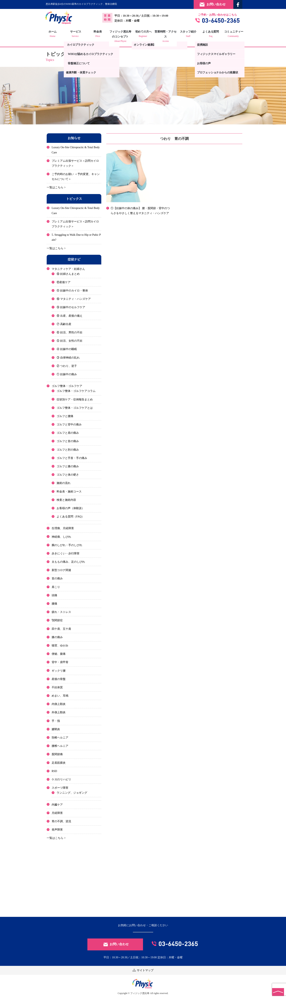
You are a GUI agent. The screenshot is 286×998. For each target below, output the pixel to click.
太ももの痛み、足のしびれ (68, 561)
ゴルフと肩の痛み (68, 432)
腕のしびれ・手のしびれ (67, 545)
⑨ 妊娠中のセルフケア (71, 307)
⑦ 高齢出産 (64, 324)
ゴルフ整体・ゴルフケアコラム (76, 390)
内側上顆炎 (59, 704)
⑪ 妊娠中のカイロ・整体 (72, 290)
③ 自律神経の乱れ (68, 357)
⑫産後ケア (64, 282)
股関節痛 (57, 754)
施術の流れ (64, 483)
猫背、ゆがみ (60, 645)
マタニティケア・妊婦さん (68, 268)
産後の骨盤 (59, 679)
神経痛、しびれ (61, 536)
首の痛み (57, 578)
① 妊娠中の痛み (67, 374)
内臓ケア (57, 804)
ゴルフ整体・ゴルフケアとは (75, 407)
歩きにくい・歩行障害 (65, 553)
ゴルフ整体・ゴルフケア (67, 386)
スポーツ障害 (60, 787)
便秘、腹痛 (59, 653)
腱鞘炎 (56, 729)
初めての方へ (143, 34)
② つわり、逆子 (67, 365)
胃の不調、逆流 (61, 821)
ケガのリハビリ (61, 779)
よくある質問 (209, 34)
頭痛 (54, 595)
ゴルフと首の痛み (68, 441)
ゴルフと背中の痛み (69, 424)
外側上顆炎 (59, 712)
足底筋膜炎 (59, 762)
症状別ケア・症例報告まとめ (75, 399)
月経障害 (57, 812)
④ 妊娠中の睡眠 (67, 349)
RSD (54, 771)
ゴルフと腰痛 (65, 416)
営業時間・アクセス (165, 36)
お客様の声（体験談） (70, 508)
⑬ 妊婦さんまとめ (68, 273)
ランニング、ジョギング (72, 792)
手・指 (56, 720)
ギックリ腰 (59, 670)
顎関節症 (57, 620)
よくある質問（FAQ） (70, 516)
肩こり (56, 587)
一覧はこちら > (56, 187)
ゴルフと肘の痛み (68, 449)
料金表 (99, 34)
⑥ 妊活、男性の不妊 (69, 332)
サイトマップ (143, 969)
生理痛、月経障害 (63, 528)
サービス (77, 34)
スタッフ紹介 (187, 34)
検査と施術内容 (66, 499)
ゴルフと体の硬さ (68, 474)
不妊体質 (57, 687)
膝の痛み (57, 637)
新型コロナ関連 (61, 570)
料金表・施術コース (69, 491)
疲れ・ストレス (61, 612)
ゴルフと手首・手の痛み (72, 458)
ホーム (55, 34)
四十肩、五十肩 (61, 628)
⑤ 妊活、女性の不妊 (69, 340)
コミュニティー (231, 34)
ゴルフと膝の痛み (68, 466)
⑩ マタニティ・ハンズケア (74, 298)
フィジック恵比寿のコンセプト (121, 36)
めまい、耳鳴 (60, 695)
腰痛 (54, 603)
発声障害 (57, 829)
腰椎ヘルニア (60, 745)
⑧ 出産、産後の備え (69, 315)
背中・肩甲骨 (60, 662)
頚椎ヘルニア (60, 737)
